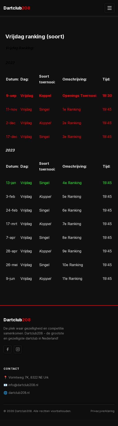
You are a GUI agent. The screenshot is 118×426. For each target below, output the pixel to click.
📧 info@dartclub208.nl (21, 385)
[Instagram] (18, 349)
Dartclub (17, 8)
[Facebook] (8, 349)
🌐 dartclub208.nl (17, 393)
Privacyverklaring (102, 411)
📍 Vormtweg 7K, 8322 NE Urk (26, 377)
